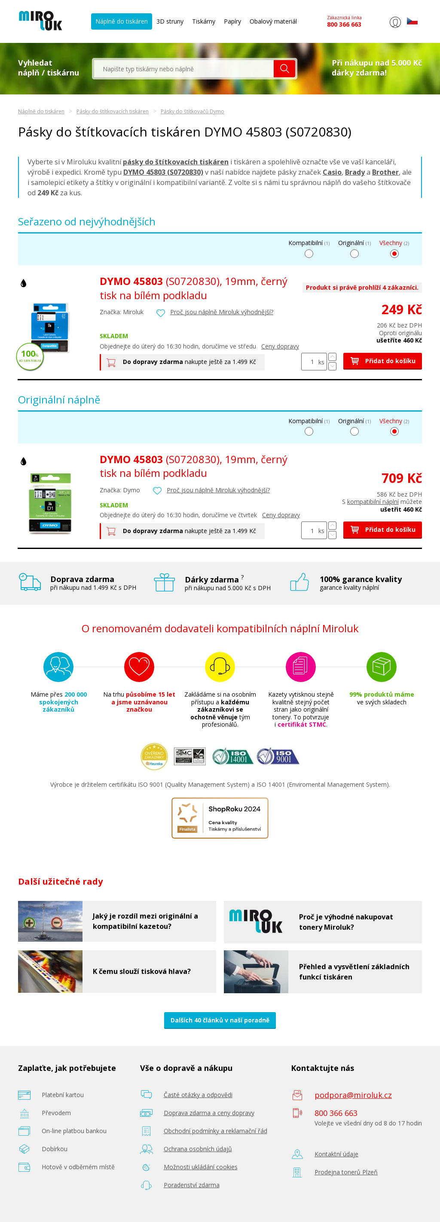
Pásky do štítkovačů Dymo (192, 111)
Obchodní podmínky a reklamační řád (215, 1131)
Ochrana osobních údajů (198, 1149)
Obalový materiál (273, 21)
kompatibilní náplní (373, 501)
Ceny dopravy (280, 346)
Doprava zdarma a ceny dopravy (209, 1113)
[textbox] (184, 68)
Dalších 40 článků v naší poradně (220, 1020)
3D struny (169, 21)
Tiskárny (203, 21)
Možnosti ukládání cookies (201, 1167)
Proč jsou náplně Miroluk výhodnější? (221, 312)
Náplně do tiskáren (121, 21)
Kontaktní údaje (336, 1154)
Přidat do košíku (383, 361)
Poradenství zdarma (192, 1185)
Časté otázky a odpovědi (198, 1095)
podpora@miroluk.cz (353, 1095)
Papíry (232, 21)
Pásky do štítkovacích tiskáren (112, 111)
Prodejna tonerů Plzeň (346, 1172)
